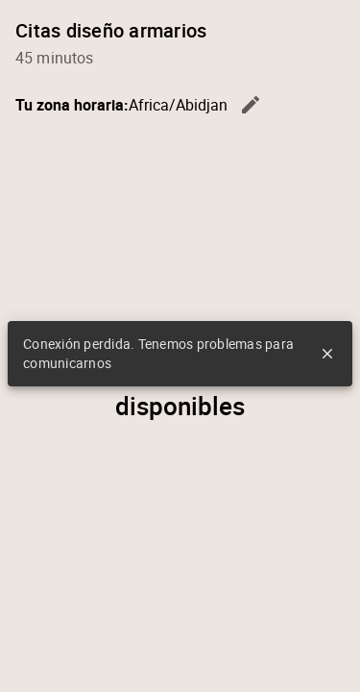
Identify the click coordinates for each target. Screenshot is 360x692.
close (327, 353)
